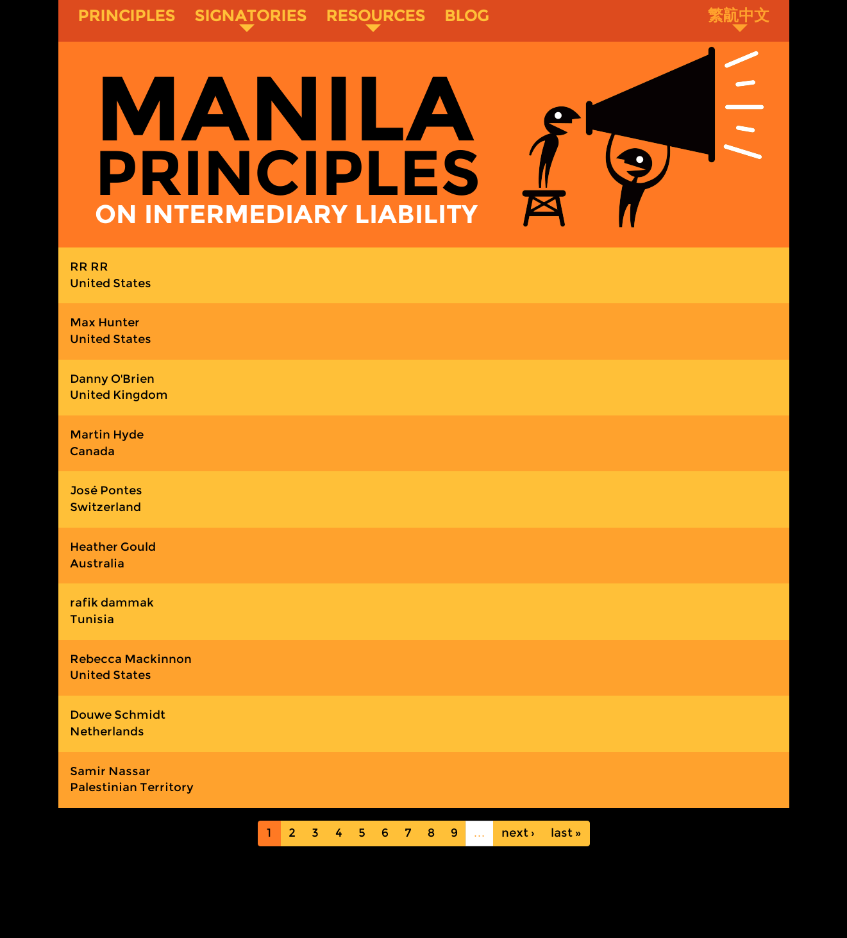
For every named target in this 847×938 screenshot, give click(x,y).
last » (566, 833)
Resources (375, 19)
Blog (466, 15)
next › (518, 833)
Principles (126, 15)
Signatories (250, 19)
